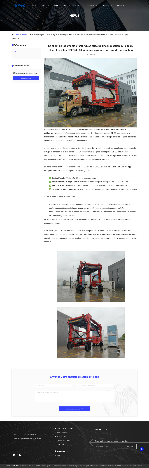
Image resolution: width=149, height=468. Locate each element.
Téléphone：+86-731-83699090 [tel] (24, 435)
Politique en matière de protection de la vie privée (23, 466)
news (24, 35)
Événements (107, 5)
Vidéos (56, 5)
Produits (45, 5)
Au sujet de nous (71, 5)
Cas (14, 56)
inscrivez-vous (130, 446)
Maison (34, 5)
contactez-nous (90, 5)
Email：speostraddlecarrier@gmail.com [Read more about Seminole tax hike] (27, 439)
